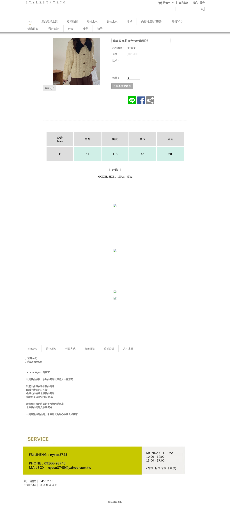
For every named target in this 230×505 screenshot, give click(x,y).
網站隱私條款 (115, 502)
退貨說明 (109, 348)
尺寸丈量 (128, 348)
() (166, 2)
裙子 (100, 28)
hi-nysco (32, 348)
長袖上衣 (112, 21)
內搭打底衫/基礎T (152, 21)
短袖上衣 (92, 21)
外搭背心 (177, 21)
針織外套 (32, 28)
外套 (70, 28)
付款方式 (70, 348)
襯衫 (129, 21)
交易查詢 (183, 2)
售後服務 (90, 348)
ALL (29, 21)
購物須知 (51, 348)
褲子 (85, 28)
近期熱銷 (72, 21)
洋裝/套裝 (53, 28)
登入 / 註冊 (199, 2)
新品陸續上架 (50, 21)
